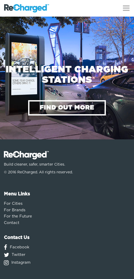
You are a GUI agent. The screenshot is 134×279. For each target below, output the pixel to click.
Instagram (20, 262)
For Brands (14, 210)
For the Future (18, 216)
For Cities (13, 204)
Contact (11, 223)
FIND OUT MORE (67, 108)
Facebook (19, 247)
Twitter (18, 255)
